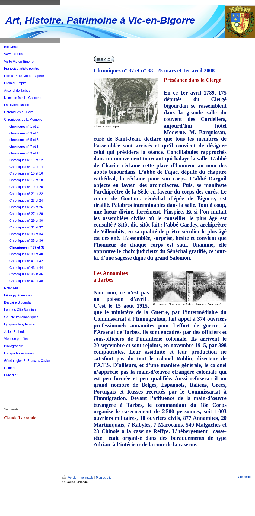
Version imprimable (78, 477)
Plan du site (103, 477)
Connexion (245, 476)
